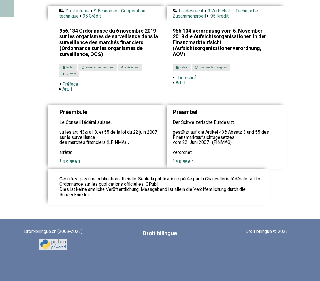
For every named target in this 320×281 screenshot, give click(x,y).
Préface (70, 84)
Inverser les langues (98, 67)
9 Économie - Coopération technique (102, 13)
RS (72, 162)
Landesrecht (191, 11)
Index (68, 67)
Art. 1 (67, 89)
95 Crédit (92, 16)
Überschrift (187, 77)
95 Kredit (219, 16)
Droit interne (77, 11)
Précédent (130, 67)
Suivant (69, 73)
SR (185, 162)
